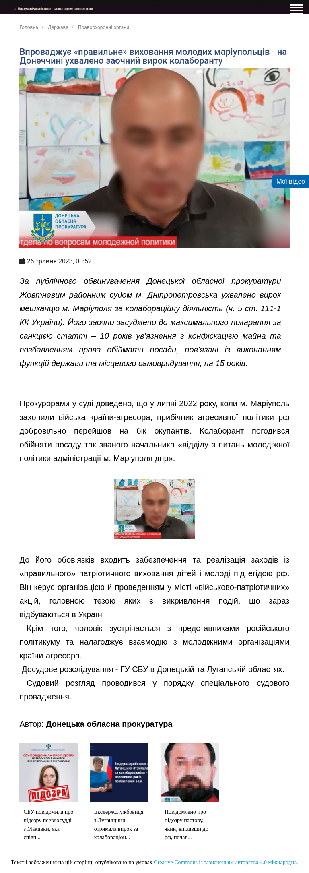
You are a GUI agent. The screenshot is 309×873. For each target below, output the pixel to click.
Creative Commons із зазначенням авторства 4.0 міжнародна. (226, 862)
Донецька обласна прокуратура (109, 724)
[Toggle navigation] (296, 10)
